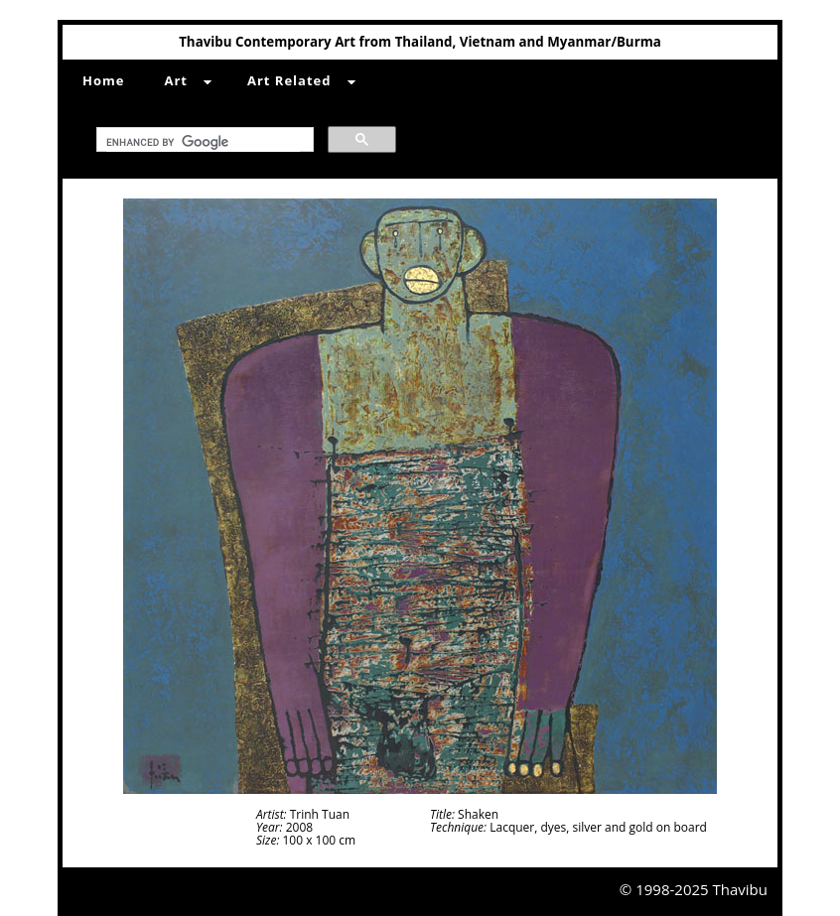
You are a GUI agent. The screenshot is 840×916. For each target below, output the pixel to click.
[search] (203, 143)
